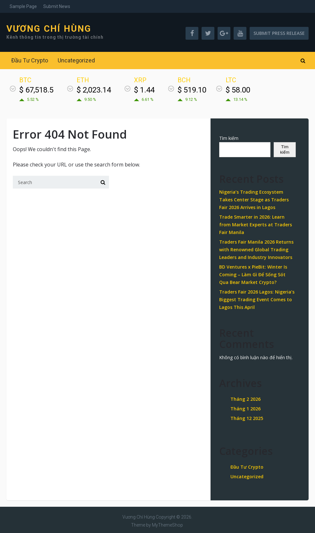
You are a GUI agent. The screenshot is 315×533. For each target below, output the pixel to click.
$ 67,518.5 (36, 89)
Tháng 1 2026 (245, 409)
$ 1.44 (144, 89)
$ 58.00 (238, 89)
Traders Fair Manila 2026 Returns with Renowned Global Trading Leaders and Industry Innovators (256, 249)
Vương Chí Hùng (49, 28)
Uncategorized (76, 60)
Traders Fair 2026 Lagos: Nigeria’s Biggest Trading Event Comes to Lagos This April (256, 299)
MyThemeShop (167, 525)
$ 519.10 (192, 89)
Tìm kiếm (228, 138)
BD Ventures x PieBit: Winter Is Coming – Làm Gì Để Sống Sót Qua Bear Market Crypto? (253, 274)
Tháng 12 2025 (246, 418)
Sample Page (23, 6)
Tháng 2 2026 (245, 399)
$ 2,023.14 (94, 89)
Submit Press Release (279, 33)
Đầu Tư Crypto (29, 60)
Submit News (56, 6)
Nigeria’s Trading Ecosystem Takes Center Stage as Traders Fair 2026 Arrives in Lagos (254, 199)
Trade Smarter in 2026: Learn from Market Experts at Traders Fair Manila (255, 224)
